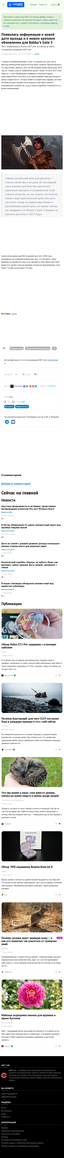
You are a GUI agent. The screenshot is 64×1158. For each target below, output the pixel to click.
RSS (23, 402)
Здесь (28, 85)
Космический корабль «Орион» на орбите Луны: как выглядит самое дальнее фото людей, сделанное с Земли (29, 565)
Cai (5, 895)
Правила (4, 1128)
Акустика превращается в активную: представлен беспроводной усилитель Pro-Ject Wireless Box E (28, 507)
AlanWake (18, 386)
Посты (3, 1108)
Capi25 (7, 1046)
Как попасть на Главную (10, 1134)
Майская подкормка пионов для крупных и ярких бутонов (28, 1016)
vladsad (7, 823)
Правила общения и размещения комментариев (20, 1146)
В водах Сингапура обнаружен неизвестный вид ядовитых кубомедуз (27, 585)
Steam (14, 313)
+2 (8, 374)
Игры (37, 54)
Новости (43, 4)
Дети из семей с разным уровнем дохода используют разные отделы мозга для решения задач (30, 545)
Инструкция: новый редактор (12, 1131)
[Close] (60, 17)
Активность (5, 1117)
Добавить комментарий (15, 483)
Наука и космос (8, 531)
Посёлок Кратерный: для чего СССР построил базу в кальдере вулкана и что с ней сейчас (30, 720)
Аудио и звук (6, 512)
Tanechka (8, 749)
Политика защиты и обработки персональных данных (22, 1143)
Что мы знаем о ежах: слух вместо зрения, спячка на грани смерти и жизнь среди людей (30, 794)
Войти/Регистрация (8, 1097)
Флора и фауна (7, 589)
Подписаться (22, 406)
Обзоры (33, 4)
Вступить (9, 406)
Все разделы (6, 1111)
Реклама (4, 1137)
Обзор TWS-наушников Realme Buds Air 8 (27, 867)
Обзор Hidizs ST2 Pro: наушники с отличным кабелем (28, 646)
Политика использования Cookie (14, 1140)
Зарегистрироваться (9, 1094)
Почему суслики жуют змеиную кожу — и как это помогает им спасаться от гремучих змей (29, 941)
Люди (3, 1114)
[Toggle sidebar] (3, 4)
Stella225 (8, 972)
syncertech (8, 675)
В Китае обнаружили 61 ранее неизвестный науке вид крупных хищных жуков (31, 526)
